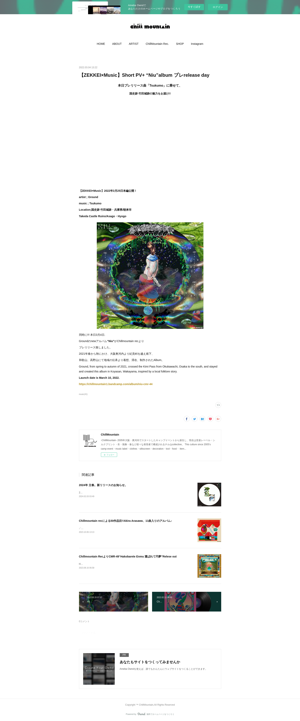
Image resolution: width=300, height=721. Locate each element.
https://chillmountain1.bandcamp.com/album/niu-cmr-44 (116, 384)
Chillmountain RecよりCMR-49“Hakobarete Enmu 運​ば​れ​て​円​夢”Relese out (128, 556)
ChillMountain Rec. (157, 43)
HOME (101, 43)
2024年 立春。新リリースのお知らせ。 (103, 485)
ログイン (218, 7)
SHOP (180, 43)
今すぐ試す (194, 6)
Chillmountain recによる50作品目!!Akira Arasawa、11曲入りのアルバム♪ (125, 520)
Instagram (197, 43)
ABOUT (117, 43)
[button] (101, 44)
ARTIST (134, 43)
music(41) (83, 394)
